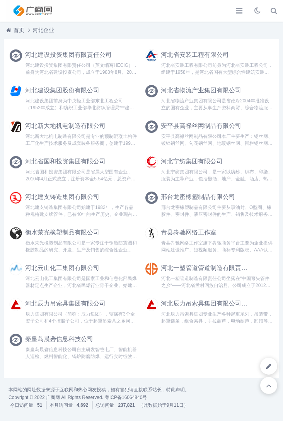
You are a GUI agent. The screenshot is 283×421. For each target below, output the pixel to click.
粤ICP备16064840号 (126, 397)
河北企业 (43, 30)
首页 (19, 30)
